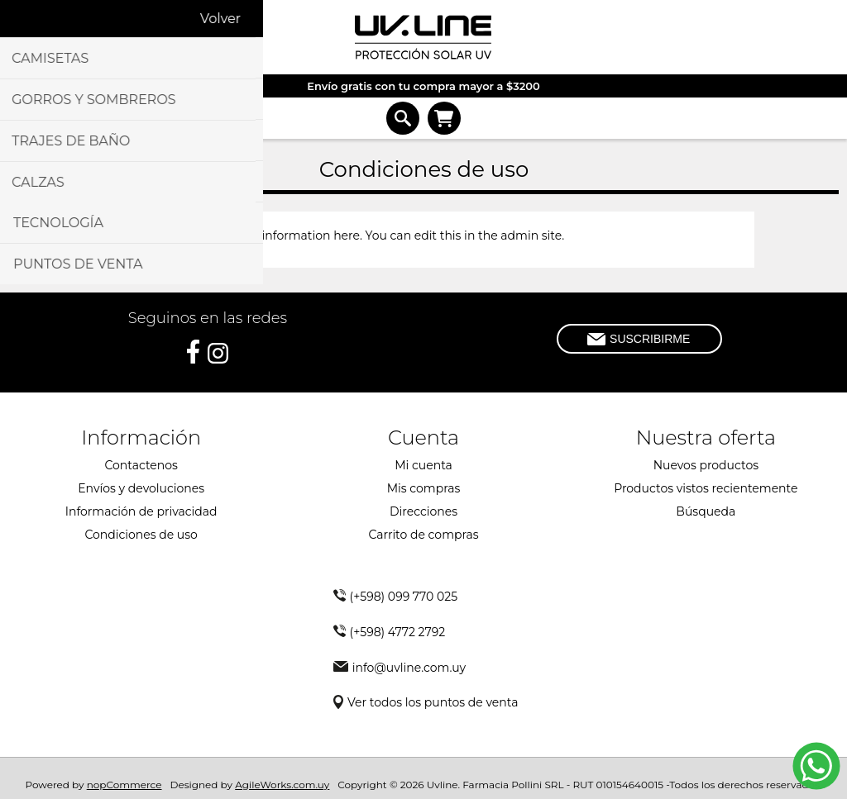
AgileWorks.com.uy (282, 784)
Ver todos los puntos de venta (432, 702)
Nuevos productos (705, 465)
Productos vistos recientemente (705, 488)
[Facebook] (193, 352)
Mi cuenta (423, 465)
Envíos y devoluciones (141, 488)
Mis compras (424, 488)
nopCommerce (124, 784)
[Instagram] (218, 353)
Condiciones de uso (140, 534)
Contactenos (140, 465)
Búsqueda (705, 511)
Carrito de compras (444, 118)
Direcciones (423, 511)
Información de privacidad (141, 511)
